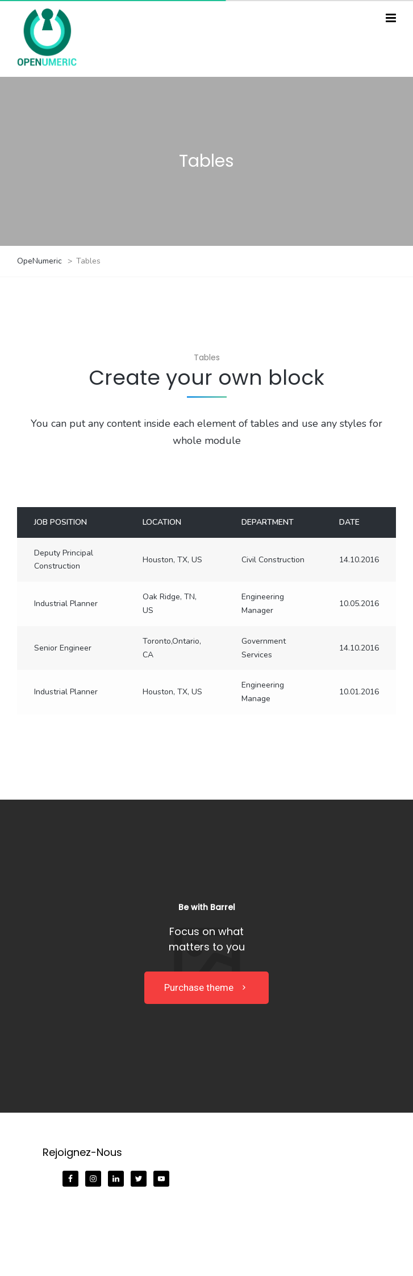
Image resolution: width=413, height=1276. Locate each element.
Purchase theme (206, 987)
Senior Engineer (62, 648)
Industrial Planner (66, 603)
